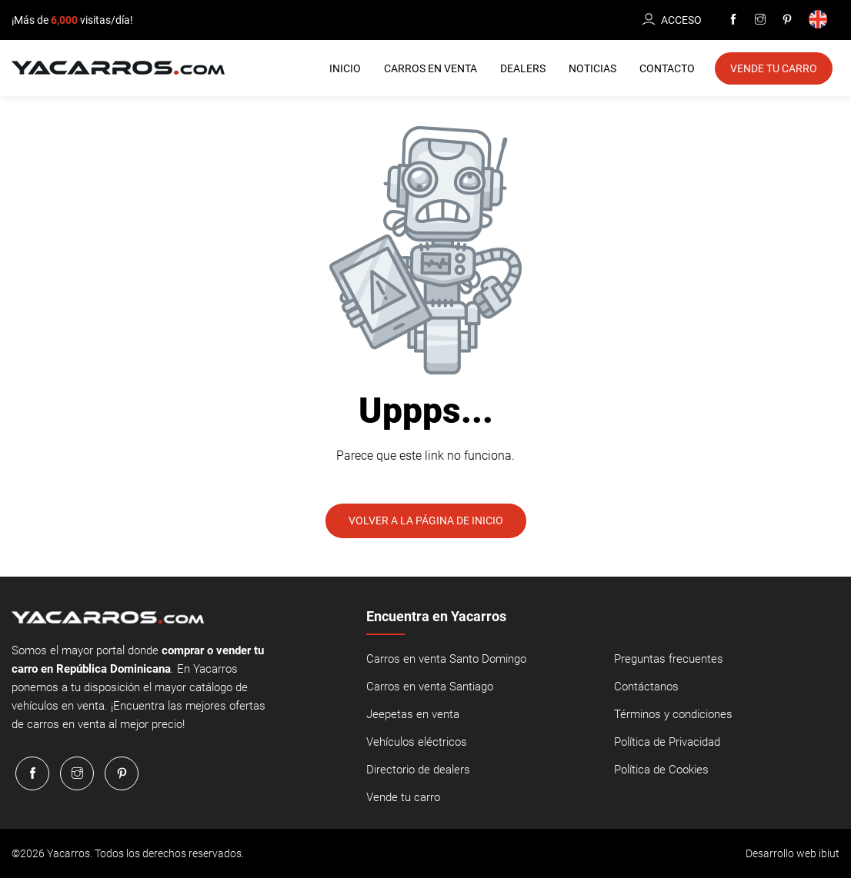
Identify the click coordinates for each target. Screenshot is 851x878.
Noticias (592, 68)
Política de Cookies (661, 770)
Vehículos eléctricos (416, 742)
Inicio (345, 68)
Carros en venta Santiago (429, 686)
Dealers (523, 68)
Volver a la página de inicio (426, 520)
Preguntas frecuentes (668, 659)
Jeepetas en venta (412, 714)
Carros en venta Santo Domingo (446, 659)
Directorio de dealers (418, 770)
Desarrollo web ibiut (792, 853)
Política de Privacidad (667, 742)
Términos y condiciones (673, 714)
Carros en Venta (430, 68)
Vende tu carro (403, 797)
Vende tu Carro (773, 68)
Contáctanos (646, 686)
